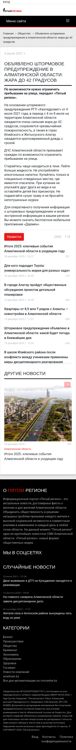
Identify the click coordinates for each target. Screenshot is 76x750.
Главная (8, 33)
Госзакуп (9, 667)
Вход (6, 1)
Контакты (49, 737)
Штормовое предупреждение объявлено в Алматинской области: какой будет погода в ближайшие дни (37, 333)
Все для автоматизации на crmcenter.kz (30, 680)
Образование (12, 659)
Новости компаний (16, 672)
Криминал (10, 650)
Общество (24, 33)
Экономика (11, 654)
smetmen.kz (11, 676)
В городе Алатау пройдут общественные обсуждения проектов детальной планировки (35, 290)
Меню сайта (38, 21)
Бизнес (8, 637)
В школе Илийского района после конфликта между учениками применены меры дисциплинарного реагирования (36, 357)
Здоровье (9, 663)
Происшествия (13, 641)
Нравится (14, 236)
